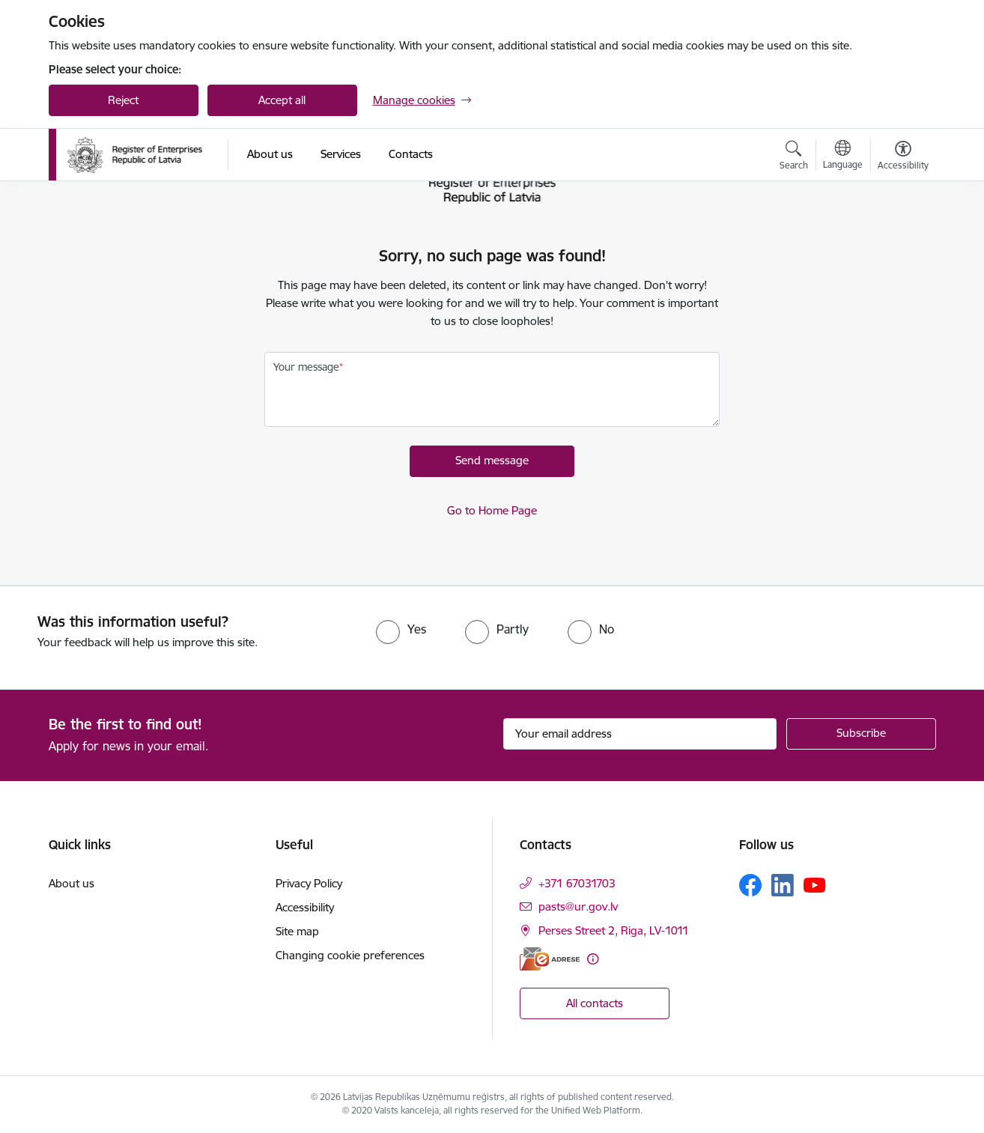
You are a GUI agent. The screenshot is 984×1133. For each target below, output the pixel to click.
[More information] (592, 959)
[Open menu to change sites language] (843, 156)
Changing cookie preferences (350, 955)
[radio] (401, 629)
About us (71, 883)
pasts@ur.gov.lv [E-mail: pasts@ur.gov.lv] (578, 906)
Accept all (282, 100)
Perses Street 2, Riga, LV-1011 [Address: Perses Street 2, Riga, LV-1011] (613, 930)
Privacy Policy (309, 883)
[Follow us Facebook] (750, 885)
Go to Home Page (492, 510)
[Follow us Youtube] (815, 884)
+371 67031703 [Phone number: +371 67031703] (577, 883)
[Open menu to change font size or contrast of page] (903, 157)
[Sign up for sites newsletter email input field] (640, 734)
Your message (306, 367)
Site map (297, 931)
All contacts (594, 1003)
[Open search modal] (794, 157)
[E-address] (550, 959)
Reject (123, 100)
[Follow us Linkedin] (782, 885)
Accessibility (305, 907)
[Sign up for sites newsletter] (861, 734)
